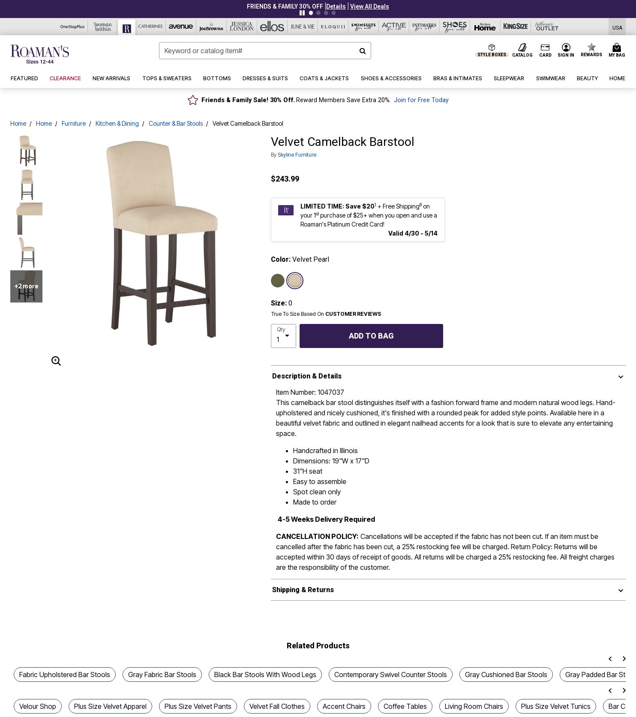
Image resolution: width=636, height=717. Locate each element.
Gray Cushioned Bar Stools (506, 674)
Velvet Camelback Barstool (248, 123)
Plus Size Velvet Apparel (110, 706)
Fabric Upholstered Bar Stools (64, 674)
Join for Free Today (421, 100)
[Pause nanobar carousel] (302, 12)
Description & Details (307, 376)
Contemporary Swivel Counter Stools (390, 674)
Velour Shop (37, 706)
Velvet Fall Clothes (277, 706)
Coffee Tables (405, 706)
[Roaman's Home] (39, 54)
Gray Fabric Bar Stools (162, 674)
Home (18, 123)
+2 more (27, 286)
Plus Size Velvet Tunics (556, 706)
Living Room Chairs (474, 706)
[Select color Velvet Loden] (278, 280)
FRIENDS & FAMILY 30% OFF (285, 6)
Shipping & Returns (303, 590)
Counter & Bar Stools (176, 123)
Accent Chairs (344, 706)
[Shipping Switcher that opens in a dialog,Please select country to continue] (617, 27)
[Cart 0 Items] (618, 50)
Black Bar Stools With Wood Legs (265, 674)
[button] (336, 6)
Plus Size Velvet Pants (198, 706)
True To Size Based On (326, 314)
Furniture (74, 123)
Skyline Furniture (297, 154)
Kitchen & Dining (117, 123)
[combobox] (265, 50)
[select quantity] (283, 336)
